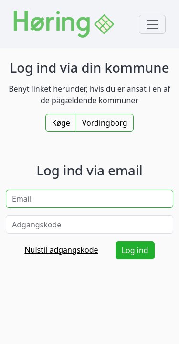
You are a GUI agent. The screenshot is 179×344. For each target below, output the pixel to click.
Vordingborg (104, 123)
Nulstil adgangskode (61, 250)
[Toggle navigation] (152, 24)
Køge (61, 123)
